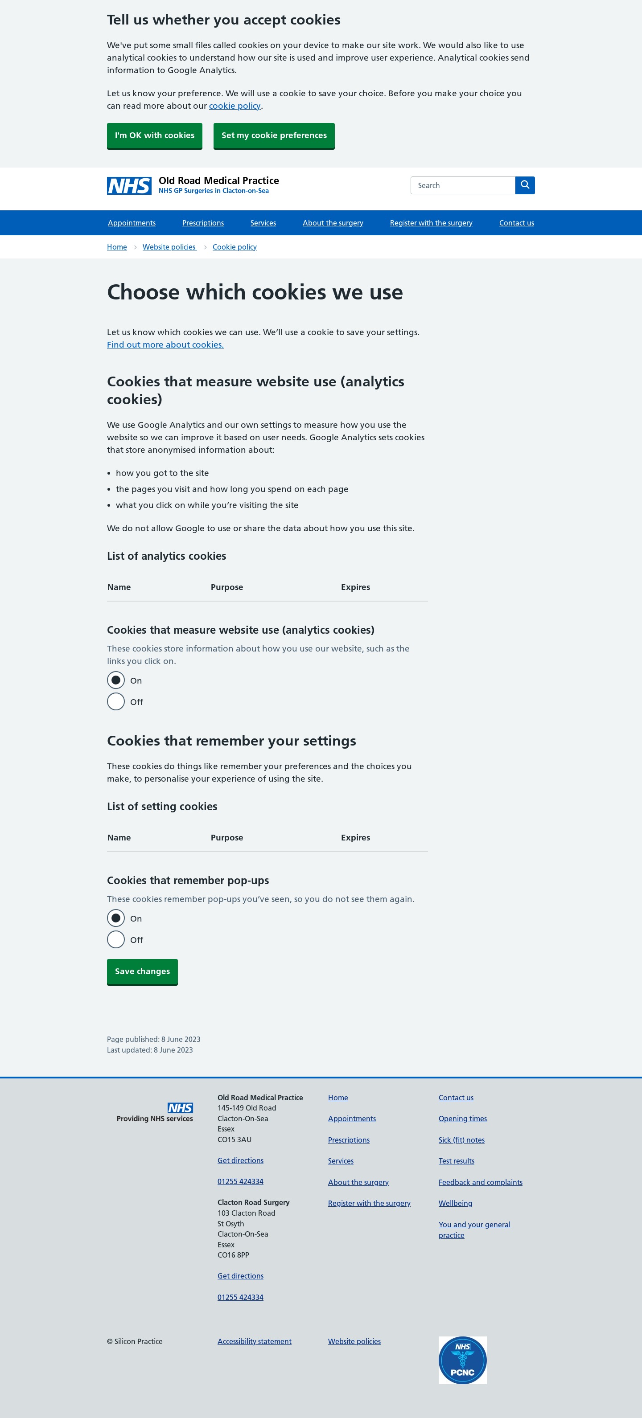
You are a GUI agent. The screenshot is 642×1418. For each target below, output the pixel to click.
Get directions (240, 1160)
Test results (456, 1160)
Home (117, 246)
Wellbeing (456, 1203)
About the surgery (333, 222)
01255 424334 (240, 1181)
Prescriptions (203, 222)
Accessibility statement (255, 1341)
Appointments (132, 222)
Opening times (463, 1118)
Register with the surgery (431, 222)
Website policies (170, 246)
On (136, 681)
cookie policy (235, 106)
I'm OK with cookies (154, 135)
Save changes (142, 971)
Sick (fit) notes (462, 1139)
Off (136, 702)
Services (263, 222)
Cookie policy (235, 246)
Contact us (516, 222)
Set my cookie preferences (274, 135)
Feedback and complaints (481, 1182)
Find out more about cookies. (165, 345)
